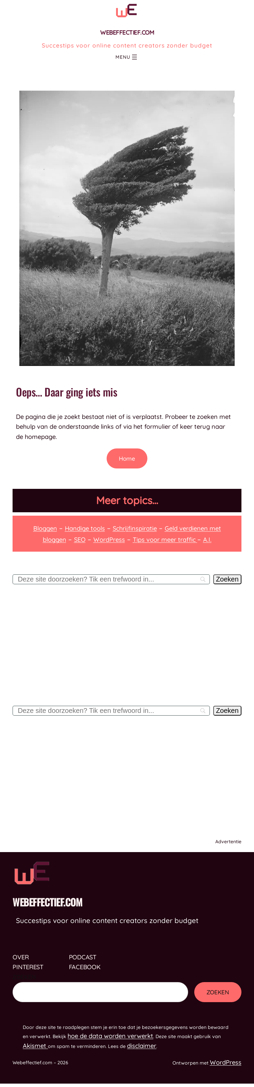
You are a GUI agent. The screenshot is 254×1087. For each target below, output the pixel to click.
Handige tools (85, 528)
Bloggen (45, 528)
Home (127, 458)
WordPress (109, 540)
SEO (80, 540)
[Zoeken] (227, 579)
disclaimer (141, 1046)
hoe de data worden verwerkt (110, 1036)
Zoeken (24, 976)
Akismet (35, 1046)
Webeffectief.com (127, 32)
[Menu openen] (134, 57)
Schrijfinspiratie (135, 528)
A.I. (207, 540)
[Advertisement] (127, 651)
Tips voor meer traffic (165, 540)
